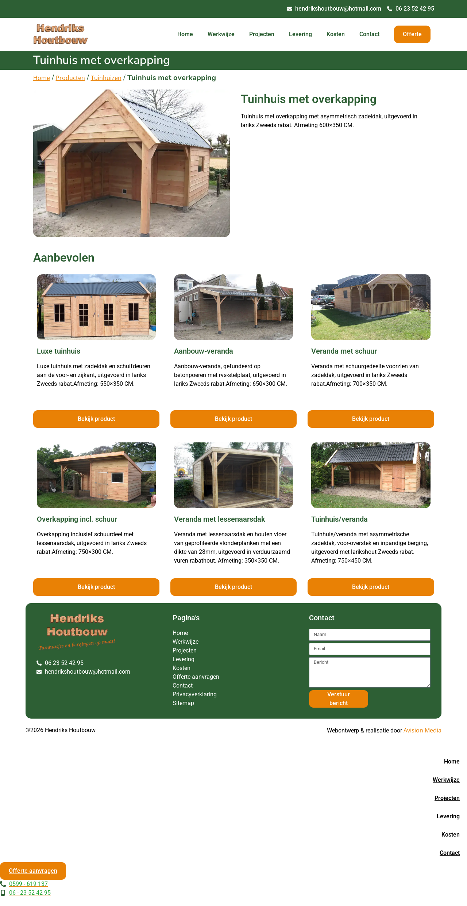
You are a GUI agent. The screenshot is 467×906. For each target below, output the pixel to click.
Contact (369, 34)
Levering (300, 34)
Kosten (336, 34)
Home (185, 34)
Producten (70, 78)
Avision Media (422, 730)
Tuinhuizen (106, 78)
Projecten (261, 34)
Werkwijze (221, 34)
